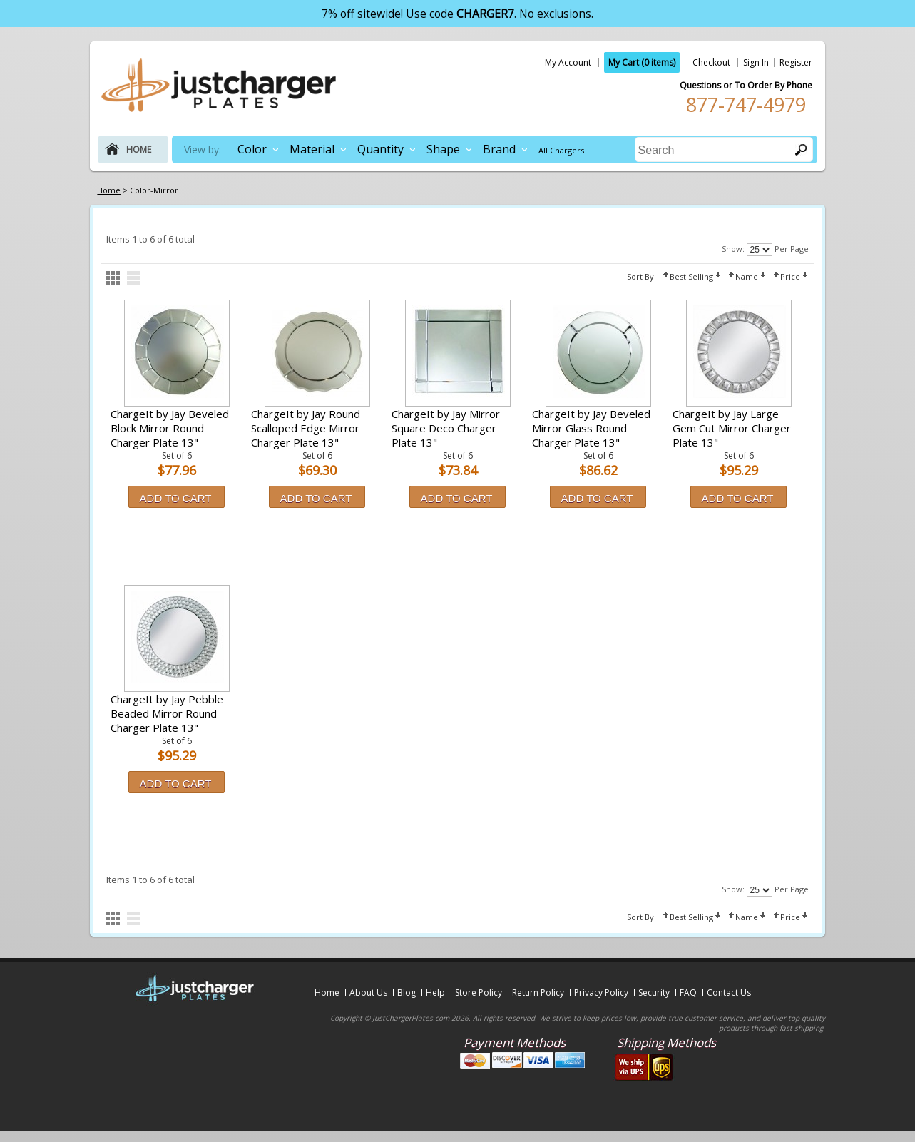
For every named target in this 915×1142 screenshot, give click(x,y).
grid (113, 278)
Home (327, 992)
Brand (499, 149)
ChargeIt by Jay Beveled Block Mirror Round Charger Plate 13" (170, 428)
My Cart (641, 62)
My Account (568, 62)
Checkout (711, 62)
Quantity (380, 149)
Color (252, 149)
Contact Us (729, 992)
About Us (368, 992)
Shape (443, 149)
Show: (733, 248)
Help (435, 992)
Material (312, 149)
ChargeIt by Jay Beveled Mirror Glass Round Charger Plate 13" (591, 428)
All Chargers (561, 150)
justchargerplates (219, 84)
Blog (406, 992)
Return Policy (538, 992)
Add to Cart (176, 498)
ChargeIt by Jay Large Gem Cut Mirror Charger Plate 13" (732, 428)
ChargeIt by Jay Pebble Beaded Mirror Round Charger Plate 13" (167, 713)
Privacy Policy (601, 992)
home (138, 149)
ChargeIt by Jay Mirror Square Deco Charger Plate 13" (446, 428)
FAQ (688, 992)
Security (654, 992)
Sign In (756, 62)
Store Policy (478, 992)
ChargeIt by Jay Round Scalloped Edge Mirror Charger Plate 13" (305, 428)
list (133, 278)
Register (795, 62)
